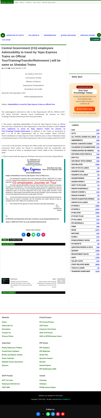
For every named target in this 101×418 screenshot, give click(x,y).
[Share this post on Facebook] (24, 235)
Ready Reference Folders (12, 348)
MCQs (73, 230)
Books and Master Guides (12, 355)
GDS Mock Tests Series (81, 161)
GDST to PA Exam (78, 185)
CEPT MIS (6, 387)
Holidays (42, 384)
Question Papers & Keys (82, 247)
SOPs (73, 257)
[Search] (99, 35)
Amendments (77, 140)
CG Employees (15, 240)
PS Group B (76, 244)
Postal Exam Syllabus (10, 351)
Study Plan (43, 355)
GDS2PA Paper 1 (78, 182)
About (22, 2)
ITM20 (73, 226)
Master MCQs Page (49, 2)
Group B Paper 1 (78, 192)
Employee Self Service (11, 384)
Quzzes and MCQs (68, 35)
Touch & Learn (77, 268)
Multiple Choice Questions (12, 362)
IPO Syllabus (44, 348)
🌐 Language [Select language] (95, 39)
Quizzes (74, 251)
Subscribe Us (7, 326)
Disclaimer (6, 329)
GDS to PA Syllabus (80, 168)
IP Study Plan (77, 216)
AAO (73, 130)
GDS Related (77, 164)
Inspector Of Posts (15, 35)
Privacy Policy (7, 336)
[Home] (3, 35)
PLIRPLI (74, 237)
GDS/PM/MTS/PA (50, 35)
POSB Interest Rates (80, 240)
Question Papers (46, 358)
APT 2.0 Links (7, 380)
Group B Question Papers (82, 199)
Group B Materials (79, 188)
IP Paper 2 (75, 209)
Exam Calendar (8, 358)
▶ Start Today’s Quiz (84, 109)
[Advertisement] (50, 17)
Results (42, 362)
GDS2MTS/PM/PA (77, 178)
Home (16, 2)
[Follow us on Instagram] (58, 414)
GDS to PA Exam (46, 333)
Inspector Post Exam (47, 329)
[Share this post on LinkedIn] (43, 235)
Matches (75, 233)
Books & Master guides (81, 144)
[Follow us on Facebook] (38, 414)
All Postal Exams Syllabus (83, 137)
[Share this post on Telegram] (38, 235)
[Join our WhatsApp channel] (48, 414)
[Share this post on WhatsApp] (33, 235)
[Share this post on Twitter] (28, 235)
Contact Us (6, 333)
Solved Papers (45, 365)
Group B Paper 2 (78, 195)
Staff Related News (80, 264)
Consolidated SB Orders (82, 150)
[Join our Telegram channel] (53, 414)
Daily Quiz (37, 2)
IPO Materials (77, 223)
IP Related (76, 213)
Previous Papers (87, 35)
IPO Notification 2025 (47, 369)
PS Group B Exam (46, 322)
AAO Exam (6, 40)
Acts (73, 133)
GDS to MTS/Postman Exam (50, 336)
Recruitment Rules (80, 254)
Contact (29, 2)
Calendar (43, 380)
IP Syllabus (76, 219)
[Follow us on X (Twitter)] (43, 414)
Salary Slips (77, 261)
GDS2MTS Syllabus (79, 175)
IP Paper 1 (75, 206)
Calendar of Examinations (83, 147)
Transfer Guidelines (80, 271)
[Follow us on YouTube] (63, 414)
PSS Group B (34, 35)
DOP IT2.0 (75, 157)
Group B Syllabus (79, 202)
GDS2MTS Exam (77, 171)
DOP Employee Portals (81, 154)
